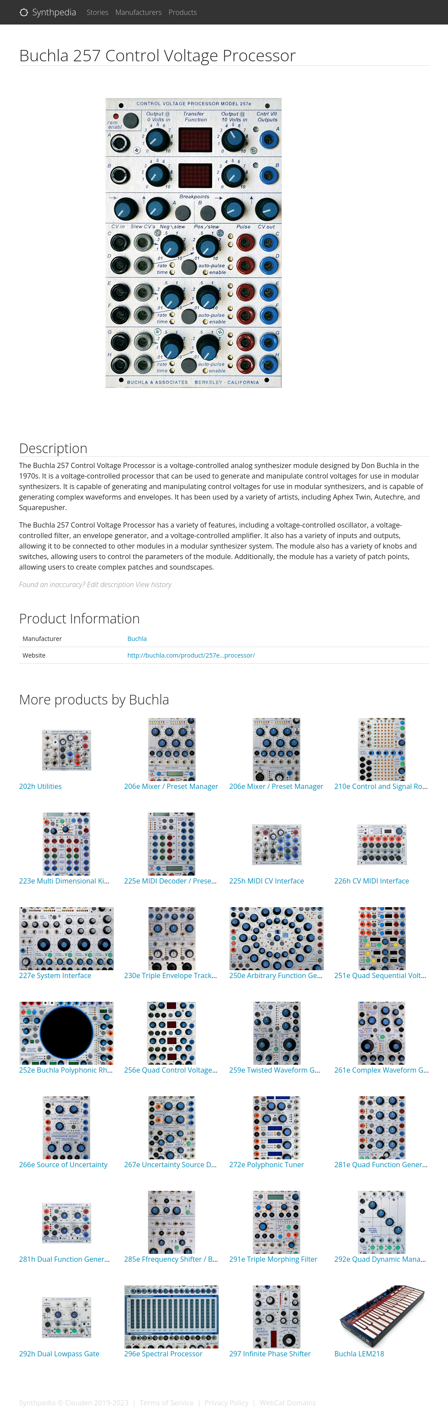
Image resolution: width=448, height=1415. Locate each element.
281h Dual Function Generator (68, 1259)
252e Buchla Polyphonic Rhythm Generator (89, 1070)
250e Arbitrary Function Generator (285, 975)
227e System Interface (55, 975)
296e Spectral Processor (163, 1354)
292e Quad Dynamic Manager (383, 1259)
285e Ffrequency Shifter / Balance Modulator (197, 1259)
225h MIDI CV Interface (266, 881)
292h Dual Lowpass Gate (59, 1354)
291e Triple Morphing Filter (273, 1259)
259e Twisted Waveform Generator (286, 1070)
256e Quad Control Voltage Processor (185, 1070)
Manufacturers (139, 12)
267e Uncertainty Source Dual (172, 1164)
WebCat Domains (288, 1403)
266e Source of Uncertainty (63, 1164)
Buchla (137, 638)
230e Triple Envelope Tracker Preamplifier (192, 975)
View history (154, 584)
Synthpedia (48, 12)
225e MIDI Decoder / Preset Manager (184, 881)
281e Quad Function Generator (385, 1164)
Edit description (110, 584)
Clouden (78, 1403)
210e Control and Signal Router (385, 786)
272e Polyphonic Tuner (266, 1164)
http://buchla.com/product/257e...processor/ (191, 655)
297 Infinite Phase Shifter (270, 1354)
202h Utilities (40, 786)
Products (183, 12)
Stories (98, 12)
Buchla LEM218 (360, 1354)
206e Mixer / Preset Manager (171, 786)
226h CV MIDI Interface (372, 881)
